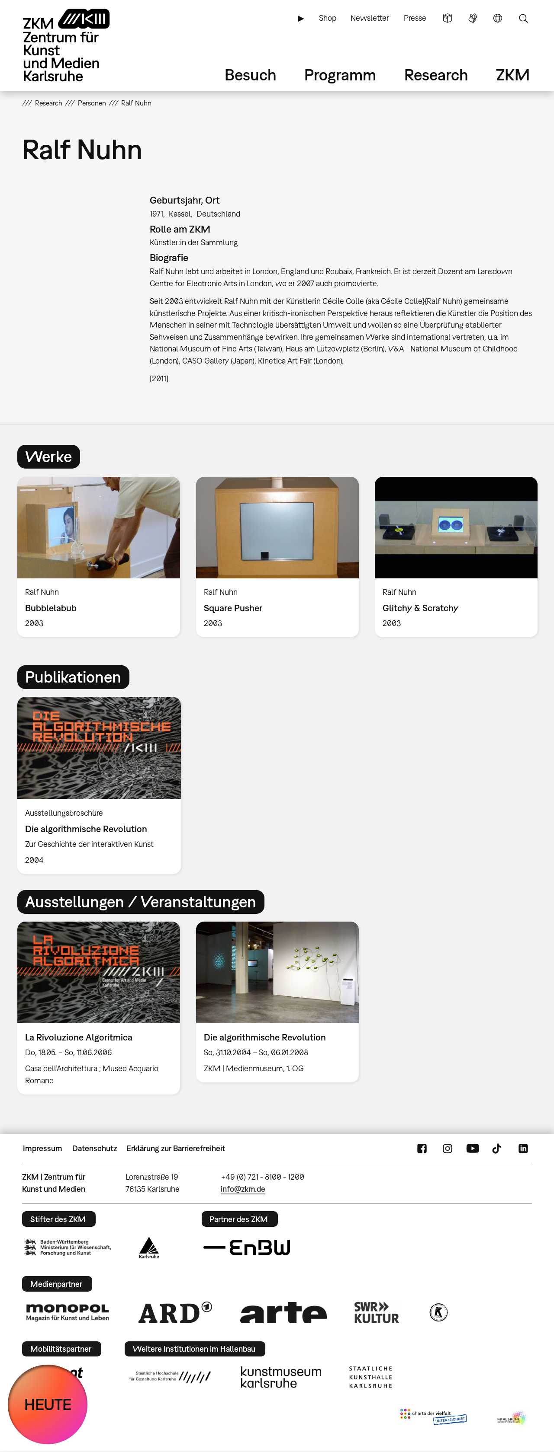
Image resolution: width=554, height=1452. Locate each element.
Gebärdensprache (472, 18)
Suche (523, 18)
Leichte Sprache (447, 18)
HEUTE (47, 1404)
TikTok (497, 1148)
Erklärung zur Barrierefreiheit (175, 1148)
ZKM (513, 74)
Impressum (42, 1148)
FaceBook (422, 1148)
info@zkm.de (243, 1189)
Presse (415, 17)
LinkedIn (523, 1148)
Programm (340, 74)
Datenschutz (94, 1148)
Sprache (497, 18)
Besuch (251, 74)
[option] (99, 557)
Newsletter (370, 17)
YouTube (472, 1148)
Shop (327, 17)
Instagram (447, 1148)
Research (436, 74)
